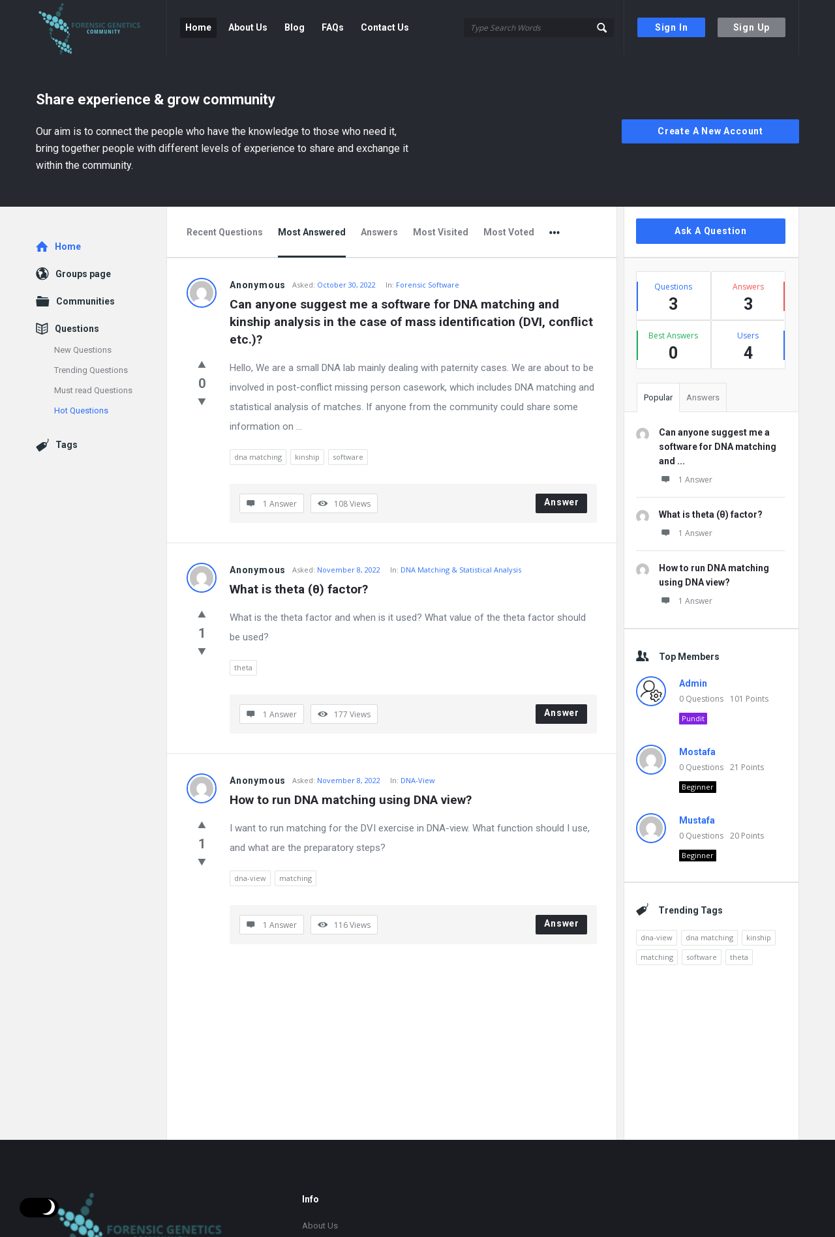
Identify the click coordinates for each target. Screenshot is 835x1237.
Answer (561, 502)
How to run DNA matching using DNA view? (351, 799)
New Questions (83, 350)
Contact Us (385, 27)
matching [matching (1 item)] (657, 957)
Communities (85, 301)
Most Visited (440, 232)
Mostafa (697, 752)
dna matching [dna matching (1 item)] (709, 937)
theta (243, 667)
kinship (307, 457)
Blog (294, 27)
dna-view (250, 878)
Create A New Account (710, 131)
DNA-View (418, 780)
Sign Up (751, 27)
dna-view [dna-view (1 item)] (657, 937)
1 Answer (685, 479)
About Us (247, 27)
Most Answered (312, 232)
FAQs (333, 27)
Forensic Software (427, 285)
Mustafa (697, 820)
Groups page (83, 274)
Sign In (671, 27)
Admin (693, 683)
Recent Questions (225, 232)
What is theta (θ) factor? (299, 589)
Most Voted (508, 232)
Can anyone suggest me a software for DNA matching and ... (717, 446)
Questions (77, 328)
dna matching (258, 457)
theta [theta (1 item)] (739, 957)
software (348, 457)
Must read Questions (93, 390)
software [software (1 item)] (701, 957)
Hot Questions (81, 410)
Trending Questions (91, 370)
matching (295, 878)
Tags (66, 445)
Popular (658, 397)
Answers (379, 232)
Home (198, 27)
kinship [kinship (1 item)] (758, 937)
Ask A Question (711, 231)
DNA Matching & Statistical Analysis (461, 569)
